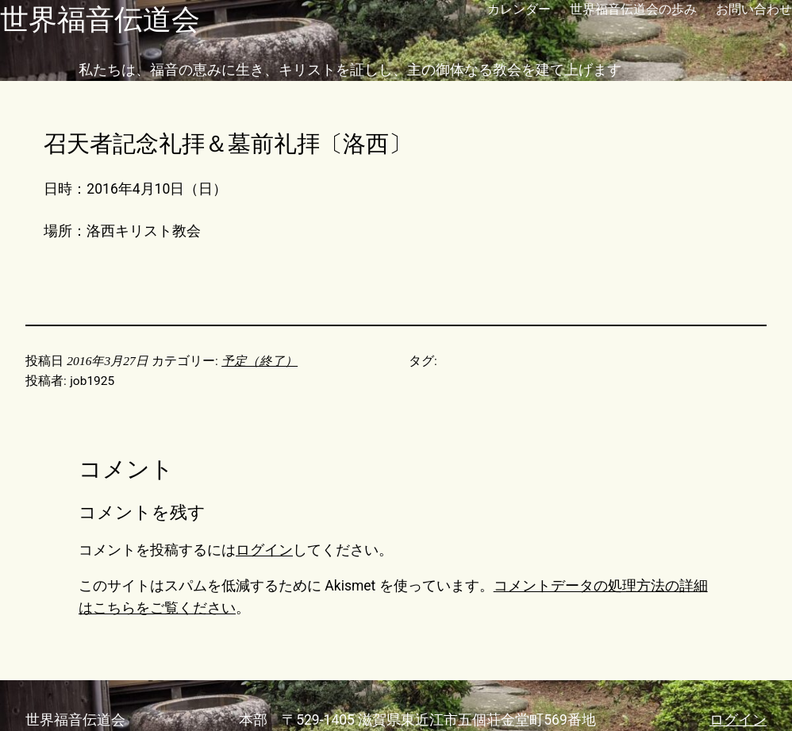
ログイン (264, 550)
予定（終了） (259, 360)
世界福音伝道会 (100, 19)
